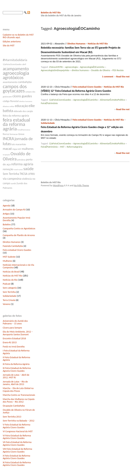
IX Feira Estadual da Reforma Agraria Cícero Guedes (17, 369)
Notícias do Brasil (11, 271)
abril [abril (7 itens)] (24, 64)
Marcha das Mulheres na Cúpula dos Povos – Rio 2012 (18, 400)
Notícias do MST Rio (12, 275)
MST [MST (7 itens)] (19, 149)
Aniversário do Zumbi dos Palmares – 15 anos (15, 322)
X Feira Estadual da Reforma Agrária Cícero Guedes (16, 457)
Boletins (7, 224)
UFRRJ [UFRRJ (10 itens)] (31, 174)
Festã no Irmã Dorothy (14, 346)
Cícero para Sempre (12, 327)
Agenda (6, 205)
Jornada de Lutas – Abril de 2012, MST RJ (16, 376)
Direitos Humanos (11, 242)
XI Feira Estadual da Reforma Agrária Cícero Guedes (17, 464)
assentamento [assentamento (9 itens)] (10, 82)
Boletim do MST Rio (51, 12)
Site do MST (8, 45)
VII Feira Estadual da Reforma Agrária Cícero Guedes (17, 443)
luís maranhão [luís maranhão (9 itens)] (18, 144)
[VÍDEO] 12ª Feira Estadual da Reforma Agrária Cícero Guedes (76, 90)
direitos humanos (80, 70)
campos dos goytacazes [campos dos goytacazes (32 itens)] (15, 88)
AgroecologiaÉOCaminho (92, 67)
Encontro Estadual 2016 (14, 338)
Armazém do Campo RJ (14, 209)
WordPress (58, 185)
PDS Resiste (118, 70)
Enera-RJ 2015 (10, 342)
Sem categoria (10, 287)
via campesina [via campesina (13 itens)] (12, 179)
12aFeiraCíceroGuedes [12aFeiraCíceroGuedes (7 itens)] (12, 64)
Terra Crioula (9, 300)
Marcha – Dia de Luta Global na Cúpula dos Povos (18, 389)
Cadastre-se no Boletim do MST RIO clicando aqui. (18, 36)
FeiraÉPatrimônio (49, 103)
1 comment (107, 76)
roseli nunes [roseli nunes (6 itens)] (18, 169)
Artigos (6, 213)
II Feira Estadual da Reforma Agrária (16, 358)
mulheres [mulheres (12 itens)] (27, 149)
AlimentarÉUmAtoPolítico (112, 99)
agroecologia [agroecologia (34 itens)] (16, 73)
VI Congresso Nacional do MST (18, 431)
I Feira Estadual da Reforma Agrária (16, 352)
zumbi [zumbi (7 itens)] (13, 183)
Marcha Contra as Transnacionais (19, 395)
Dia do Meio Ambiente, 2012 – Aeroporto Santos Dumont (18, 333)
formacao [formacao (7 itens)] (14, 134)
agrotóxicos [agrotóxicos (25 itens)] (13, 77)
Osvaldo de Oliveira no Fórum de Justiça (19, 411)
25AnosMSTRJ (56, 67)
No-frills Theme (81, 185)
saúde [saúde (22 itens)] (28, 168)
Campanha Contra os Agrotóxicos (19, 228)
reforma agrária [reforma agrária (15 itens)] (22, 164)
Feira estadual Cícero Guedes (17, 250)
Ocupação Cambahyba (14, 405)
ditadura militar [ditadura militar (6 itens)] (8, 106)
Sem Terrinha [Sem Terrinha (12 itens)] (11, 174)
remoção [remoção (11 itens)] (8, 169)
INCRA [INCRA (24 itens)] (8, 138)
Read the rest (123, 76)
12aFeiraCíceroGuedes (60, 99)
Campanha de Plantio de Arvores (19, 235)
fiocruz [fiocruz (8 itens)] (6, 134)
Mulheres (7, 260)
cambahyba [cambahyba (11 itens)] (25, 82)
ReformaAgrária (74, 146)
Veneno (6, 304)
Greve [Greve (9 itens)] (21, 134)
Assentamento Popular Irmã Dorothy (16, 219)
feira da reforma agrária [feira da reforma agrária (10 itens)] (16, 115)
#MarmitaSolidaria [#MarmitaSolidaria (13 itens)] (15, 60)
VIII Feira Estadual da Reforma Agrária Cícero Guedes (17, 450)
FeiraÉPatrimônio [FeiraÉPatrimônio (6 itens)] (23, 130)
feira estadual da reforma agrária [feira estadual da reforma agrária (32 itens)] (16, 124)
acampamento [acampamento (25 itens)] (16, 68)
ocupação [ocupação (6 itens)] (6, 154)
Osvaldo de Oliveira (100, 70)
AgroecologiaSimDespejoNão (55, 70)
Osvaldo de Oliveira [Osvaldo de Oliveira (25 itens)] (16, 156)
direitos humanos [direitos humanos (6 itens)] (25, 101)
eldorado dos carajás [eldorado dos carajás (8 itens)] (23, 111)
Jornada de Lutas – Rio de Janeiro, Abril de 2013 (15, 383)
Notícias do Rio (10, 279)
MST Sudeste (9, 256)
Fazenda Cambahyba (13, 246)
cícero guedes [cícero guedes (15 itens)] (22, 96)
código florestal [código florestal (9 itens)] (11, 101)
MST (62, 146)
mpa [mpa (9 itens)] (14, 149)
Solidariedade (9, 295)
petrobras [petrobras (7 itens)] (21, 160)
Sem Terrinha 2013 (12, 416)
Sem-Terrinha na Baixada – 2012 (18, 420)
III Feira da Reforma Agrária (16, 364)
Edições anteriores (12, 41)
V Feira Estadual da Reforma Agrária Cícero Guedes (16, 426)
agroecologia (71, 67)
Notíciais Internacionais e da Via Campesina (18, 266)
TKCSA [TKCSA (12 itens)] (24, 174)
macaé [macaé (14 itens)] (7, 149)
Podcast (6, 283)
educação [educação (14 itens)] (21, 106)
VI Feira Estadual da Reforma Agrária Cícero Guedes (17, 437)
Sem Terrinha (9, 292)
